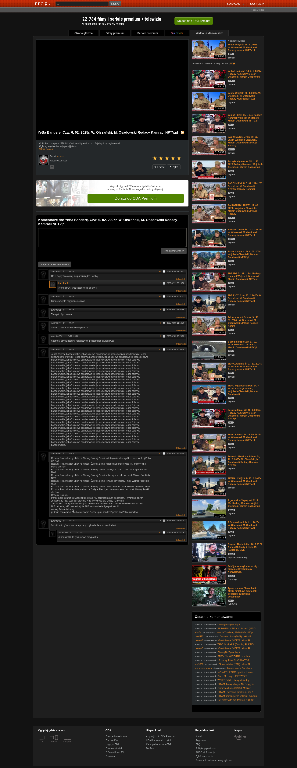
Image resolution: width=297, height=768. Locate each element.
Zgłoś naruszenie (204, 756)
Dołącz (193, 21)
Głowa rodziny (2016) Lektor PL (235, 664)
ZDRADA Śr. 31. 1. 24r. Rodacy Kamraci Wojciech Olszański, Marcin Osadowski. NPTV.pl (244, 276)
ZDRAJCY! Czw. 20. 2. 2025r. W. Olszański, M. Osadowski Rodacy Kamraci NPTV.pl (245, 298)
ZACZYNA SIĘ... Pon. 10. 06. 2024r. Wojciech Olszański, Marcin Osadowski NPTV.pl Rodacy (243, 141)
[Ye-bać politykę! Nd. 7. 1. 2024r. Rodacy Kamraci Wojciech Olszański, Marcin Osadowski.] (209, 79)
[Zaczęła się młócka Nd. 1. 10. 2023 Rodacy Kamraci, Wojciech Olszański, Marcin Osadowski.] (209, 169)
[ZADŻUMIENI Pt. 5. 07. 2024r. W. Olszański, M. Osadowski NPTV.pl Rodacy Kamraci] (209, 191)
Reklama (110, 756)
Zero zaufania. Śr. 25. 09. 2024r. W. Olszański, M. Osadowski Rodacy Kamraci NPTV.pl (244, 437)
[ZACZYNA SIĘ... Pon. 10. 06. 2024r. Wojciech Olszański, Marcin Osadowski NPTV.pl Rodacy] (209, 145)
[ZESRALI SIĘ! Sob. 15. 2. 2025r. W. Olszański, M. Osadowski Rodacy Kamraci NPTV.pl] (209, 486)
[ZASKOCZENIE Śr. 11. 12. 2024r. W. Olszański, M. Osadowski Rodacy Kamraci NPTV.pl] (209, 237)
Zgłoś (174, 167)
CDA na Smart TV (115, 752)
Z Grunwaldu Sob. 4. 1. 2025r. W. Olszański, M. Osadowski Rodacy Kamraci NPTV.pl (243, 525)
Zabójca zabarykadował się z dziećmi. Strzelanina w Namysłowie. (243, 569)
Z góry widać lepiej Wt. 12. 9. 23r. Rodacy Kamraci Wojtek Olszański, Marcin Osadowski (244, 503)
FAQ (197, 744)
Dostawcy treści (114, 748)
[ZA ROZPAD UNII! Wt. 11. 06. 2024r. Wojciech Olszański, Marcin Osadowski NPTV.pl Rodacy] (209, 213)
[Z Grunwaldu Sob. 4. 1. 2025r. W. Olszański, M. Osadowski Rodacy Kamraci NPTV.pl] (209, 530)
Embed (159, 167)
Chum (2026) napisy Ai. (229, 624)
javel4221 (200, 636)
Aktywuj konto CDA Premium (160, 736)
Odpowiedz (181, 279)
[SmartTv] (57, 743)
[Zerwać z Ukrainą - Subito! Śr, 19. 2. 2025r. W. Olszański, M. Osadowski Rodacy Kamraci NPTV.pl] (209, 464)
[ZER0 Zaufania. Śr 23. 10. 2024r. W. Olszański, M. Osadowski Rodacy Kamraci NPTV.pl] (209, 372)
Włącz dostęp (46, 149)
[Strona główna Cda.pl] (43, 3)
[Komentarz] (112, 237)
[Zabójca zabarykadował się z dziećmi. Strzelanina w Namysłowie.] (209, 574)
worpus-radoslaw (203, 668)
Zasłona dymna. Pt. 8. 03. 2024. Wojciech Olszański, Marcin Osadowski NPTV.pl (244, 254)
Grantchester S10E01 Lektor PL (234, 640)
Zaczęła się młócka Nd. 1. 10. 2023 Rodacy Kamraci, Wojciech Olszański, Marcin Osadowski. (245, 164)
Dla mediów (112, 740)
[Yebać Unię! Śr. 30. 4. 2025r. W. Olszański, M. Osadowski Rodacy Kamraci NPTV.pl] (209, 49)
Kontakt (199, 736)
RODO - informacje (205, 752)
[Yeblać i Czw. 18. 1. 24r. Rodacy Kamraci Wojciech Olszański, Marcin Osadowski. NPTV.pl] (209, 123)
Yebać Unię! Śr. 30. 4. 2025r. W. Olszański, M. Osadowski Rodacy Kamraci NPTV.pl (243, 47)
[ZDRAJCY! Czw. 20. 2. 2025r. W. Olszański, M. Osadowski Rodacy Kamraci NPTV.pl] (209, 303)
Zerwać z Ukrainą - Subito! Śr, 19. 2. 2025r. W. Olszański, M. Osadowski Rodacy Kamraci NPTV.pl (244, 460)
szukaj (115, 3)
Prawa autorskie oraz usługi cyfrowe (213, 760)
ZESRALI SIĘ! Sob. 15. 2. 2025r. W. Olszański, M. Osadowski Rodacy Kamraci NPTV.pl (245, 481)
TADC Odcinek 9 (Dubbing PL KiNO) (235, 644)
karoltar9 (63, 283)
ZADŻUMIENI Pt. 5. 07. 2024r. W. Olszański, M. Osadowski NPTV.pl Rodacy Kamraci (245, 186)
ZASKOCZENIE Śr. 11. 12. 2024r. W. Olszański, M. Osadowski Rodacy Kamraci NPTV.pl (245, 232)
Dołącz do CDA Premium (135, 198)
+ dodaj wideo (257, 10)
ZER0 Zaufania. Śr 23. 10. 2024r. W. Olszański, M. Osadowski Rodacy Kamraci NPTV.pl (245, 366)
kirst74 (198, 632)
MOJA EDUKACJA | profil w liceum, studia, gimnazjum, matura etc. (224, 673)
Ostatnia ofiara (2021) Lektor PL (236, 636)
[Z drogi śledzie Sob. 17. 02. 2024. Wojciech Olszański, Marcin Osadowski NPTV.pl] (209, 350)
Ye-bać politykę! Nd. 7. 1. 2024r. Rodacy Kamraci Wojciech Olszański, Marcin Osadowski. (245, 74)
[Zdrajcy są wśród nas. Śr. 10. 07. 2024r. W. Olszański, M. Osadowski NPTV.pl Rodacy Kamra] (209, 325)
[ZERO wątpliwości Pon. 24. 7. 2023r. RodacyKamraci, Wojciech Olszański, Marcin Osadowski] (209, 393)
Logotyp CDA (112, 744)
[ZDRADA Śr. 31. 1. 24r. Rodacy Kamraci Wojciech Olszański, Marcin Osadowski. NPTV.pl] (209, 281)
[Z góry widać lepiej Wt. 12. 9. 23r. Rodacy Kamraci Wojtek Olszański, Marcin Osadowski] (209, 508)
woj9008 (199, 664)
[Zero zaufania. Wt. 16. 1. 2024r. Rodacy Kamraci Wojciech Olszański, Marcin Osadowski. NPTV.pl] (209, 418)
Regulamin (200, 740)
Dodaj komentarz (174, 250)
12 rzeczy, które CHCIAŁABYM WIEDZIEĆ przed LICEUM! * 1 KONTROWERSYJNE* (222, 661)
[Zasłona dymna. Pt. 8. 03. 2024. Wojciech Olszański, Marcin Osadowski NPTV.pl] (209, 259)
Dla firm (150, 748)
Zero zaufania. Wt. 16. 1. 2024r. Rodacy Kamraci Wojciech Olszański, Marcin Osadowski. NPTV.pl (244, 414)
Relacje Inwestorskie (116, 736)
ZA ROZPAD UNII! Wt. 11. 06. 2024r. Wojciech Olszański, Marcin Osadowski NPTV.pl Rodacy (243, 209)
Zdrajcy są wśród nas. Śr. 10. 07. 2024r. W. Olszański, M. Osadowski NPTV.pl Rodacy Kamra (243, 321)
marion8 (199, 640)
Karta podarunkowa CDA (158, 744)
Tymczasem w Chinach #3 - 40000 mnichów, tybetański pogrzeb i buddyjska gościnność (242, 592)
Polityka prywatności (205, 748)
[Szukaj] (82, 3)
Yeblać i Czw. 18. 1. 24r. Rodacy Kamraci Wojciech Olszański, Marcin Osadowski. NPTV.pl (245, 118)
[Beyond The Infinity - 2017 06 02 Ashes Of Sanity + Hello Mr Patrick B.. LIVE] (209, 552)
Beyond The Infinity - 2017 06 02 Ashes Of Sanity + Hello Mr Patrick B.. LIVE (245, 547)
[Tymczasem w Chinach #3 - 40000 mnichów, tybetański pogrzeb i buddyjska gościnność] (209, 596)
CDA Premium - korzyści (158, 740)
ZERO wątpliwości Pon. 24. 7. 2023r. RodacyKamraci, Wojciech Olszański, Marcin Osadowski (243, 390)
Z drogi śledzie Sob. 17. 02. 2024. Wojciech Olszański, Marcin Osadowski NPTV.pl (242, 344)
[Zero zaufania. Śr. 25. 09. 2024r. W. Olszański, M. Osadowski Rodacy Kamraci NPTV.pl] (209, 442)
